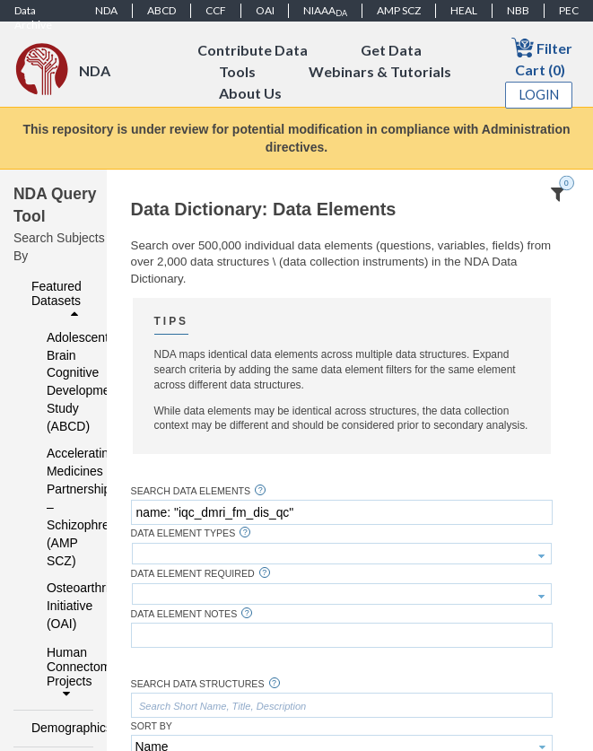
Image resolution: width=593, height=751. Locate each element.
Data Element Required (193, 574)
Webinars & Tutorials (380, 71)
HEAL (463, 10)
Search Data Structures (198, 684)
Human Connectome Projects (65, 673)
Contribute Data (252, 49)
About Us (250, 92)
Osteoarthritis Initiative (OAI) (58, 606)
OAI (265, 10)
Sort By (151, 726)
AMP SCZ (399, 10)
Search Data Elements (191, 491)
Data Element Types (183, 533)
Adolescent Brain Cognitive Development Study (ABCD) (58, 382)
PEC (569, 10)
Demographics (57, 727)
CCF (215, 10)
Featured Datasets (57, 299)
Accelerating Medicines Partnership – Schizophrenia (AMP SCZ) (58, 507)
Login (539, 94)
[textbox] (342, 512)
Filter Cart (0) (541, 57)
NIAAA (325, 11)
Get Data (391, 49)
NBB (518, 10)
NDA (106, 10)
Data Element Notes (184, 614)
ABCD (161, 10)
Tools (237, 71)
